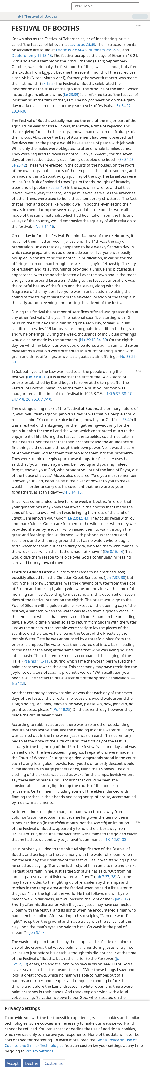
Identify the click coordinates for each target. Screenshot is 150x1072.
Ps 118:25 (62, 709)
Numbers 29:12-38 (103, 49)
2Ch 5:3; (32, 399)
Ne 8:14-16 (45, 226)
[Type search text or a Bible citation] (103, 6)
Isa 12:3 (18, 683)
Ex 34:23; (127, 159)
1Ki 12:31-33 (115, 839)
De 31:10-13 (37, 376)
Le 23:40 (57, 187)
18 (79, 492)
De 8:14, (70, 492)
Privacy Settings (39, 1051)
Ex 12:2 (47, 83)
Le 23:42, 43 (78, 518)
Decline (31, 1063)
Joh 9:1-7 (37, 932)
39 (104, 339)
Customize (54, 1063)
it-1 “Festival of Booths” (35, 16)
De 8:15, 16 (113, 551)
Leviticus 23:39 (82, 44)
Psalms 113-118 (37, 661)
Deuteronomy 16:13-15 (32, 55)
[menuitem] (7, 6)
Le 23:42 (19, 165)
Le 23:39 (71, 94)
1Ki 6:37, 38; (117, 393)
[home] (7, 6)
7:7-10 (45, 399)
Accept (13, 1063)
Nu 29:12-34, (91, 339)
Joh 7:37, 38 (115, 577)
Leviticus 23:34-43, (71, 49)
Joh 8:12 (122, 899)
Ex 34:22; (124, 105)
